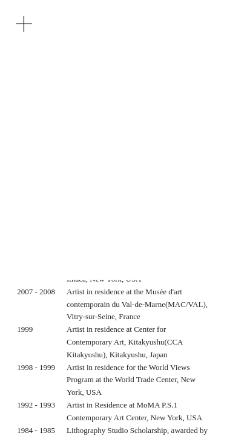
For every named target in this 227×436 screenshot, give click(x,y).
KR (48, 83)
